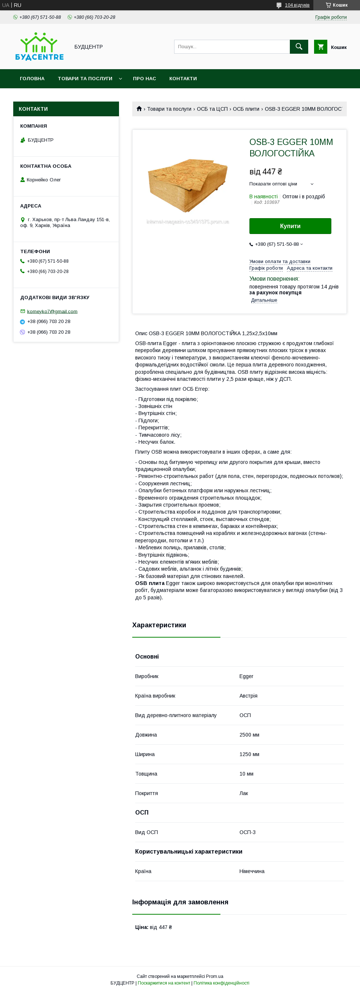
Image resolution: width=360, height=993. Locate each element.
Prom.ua (214, 976)
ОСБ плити (246, 109)
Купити (290, 226)
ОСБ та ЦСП (212, 109)
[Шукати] (299, 47)
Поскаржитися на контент (164, 983)
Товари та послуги (85, 78)
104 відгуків (297, 5)
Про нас (144, 78)
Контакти (183, 78)
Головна (32, 78)
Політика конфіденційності (221, 983)
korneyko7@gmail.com (52, 311)
